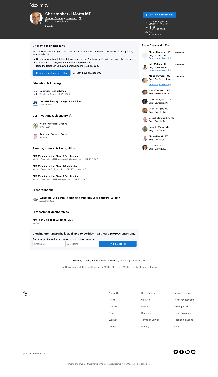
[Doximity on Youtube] (193, 353)
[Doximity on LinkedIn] (187, 353)
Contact (113, 326)
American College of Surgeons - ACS (53, 220)
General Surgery (58, 18)
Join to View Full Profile (159, 15)
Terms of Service (150, 320)
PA (83, 18)
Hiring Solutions (182, 313)
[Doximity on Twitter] (176, 353)
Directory (146, 313)
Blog (111, 313)
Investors (114, 306)
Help (176, 326)
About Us (114, 293)
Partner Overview (183, 293)
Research (146, 306)
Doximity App (148, 293)
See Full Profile (51, 73)
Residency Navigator (184, 300)
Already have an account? (87, 73)
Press (112, 300)
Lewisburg (75, 18)
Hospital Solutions (183, 320)
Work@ (113, 320)
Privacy (145, 326)
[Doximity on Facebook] (181, 353)
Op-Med (145, 300)
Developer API (181, 306)
